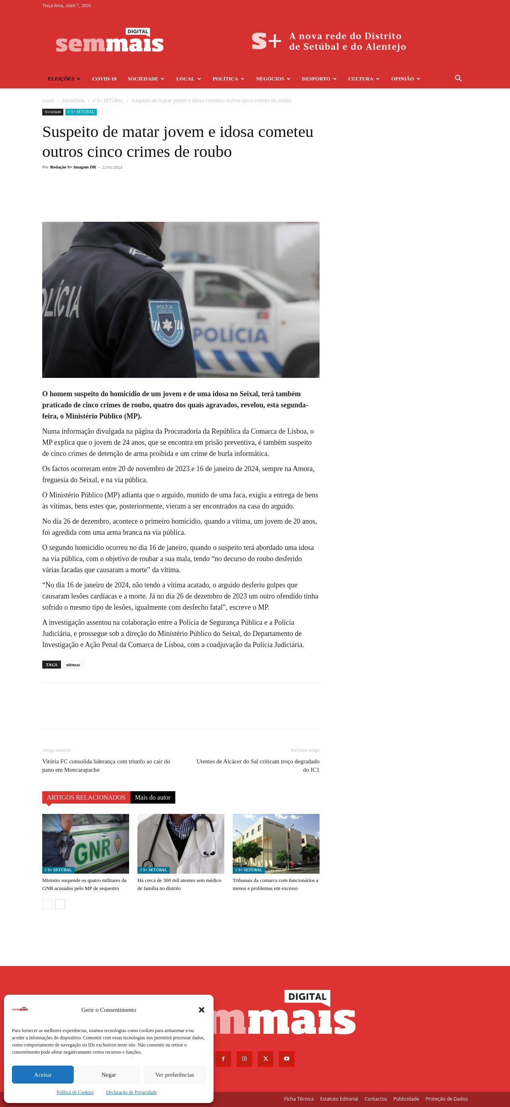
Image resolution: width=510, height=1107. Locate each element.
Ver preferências (174, 1075)
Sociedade (146, 79)
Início (48, 100)
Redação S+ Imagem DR (73, 166)
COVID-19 (104, 79)
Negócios (273, 79)
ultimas (73, 664)
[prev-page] (47, 904)
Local (188, 79)
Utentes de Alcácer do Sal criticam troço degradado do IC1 (258, 765)
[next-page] (60, 904)
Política (229, 79)
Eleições (64, 79)
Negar (109, 1075)
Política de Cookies (75, 1092)
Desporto (319, 79)
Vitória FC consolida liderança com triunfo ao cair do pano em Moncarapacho (106, 765)
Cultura (364, 79)
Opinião (405, 79)
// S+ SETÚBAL (108, 100)
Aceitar (43, 1075)
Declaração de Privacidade (131, 1092)
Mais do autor (153, 797)
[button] (202, 1010)
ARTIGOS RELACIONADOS (86, 797)
